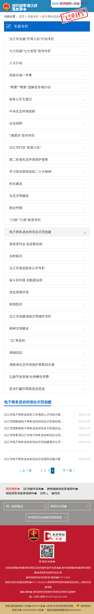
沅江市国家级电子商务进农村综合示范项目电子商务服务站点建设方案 (34, 421)
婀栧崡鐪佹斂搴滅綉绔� (62, 488)
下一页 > (68, 470)
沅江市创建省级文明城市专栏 (30, 316)
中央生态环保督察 (22, 111)
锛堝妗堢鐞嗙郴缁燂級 (60, 606)
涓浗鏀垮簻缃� (33, 488)
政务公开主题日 (20, 99)
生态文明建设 (19, 195)
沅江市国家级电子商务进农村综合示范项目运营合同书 (34, 428)
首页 (22, 16)
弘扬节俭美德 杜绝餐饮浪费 (29, 376)
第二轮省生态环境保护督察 (28, 159)
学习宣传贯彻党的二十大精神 (30, 171)
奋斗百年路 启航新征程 (25, 280)
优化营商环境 (19, 292)
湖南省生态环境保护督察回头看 (32, 364)
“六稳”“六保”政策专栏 (25, 220)
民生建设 (15, 183)
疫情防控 (15, 304)
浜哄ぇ (44, 493)
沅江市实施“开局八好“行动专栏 (31, 39)
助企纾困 (15, 207)
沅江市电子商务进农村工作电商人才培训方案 (32, 414)
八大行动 (15, 63)
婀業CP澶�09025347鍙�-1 (32, 606)
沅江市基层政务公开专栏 (27, 268)
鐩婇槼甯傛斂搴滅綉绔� (21, 493)
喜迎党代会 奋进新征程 (25, 244)
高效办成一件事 (20, 75)
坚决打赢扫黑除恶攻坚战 (27, 388)
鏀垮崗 (56, 493)
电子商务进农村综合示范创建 (30, 232)
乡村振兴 (15, 256)
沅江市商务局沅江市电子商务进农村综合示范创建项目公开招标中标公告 (34, 435)
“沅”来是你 (17, 340)
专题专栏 (33, 16)
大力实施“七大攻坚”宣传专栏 (30, 51)
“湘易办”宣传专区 (22, 135)
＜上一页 (25, 470)
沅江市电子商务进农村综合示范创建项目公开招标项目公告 (34, 442)
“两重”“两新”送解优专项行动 (30, 87)
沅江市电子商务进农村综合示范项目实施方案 (32, 459)
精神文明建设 (19, 328)
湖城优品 (15, 352)
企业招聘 (15, 123)
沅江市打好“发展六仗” (25, 147)
